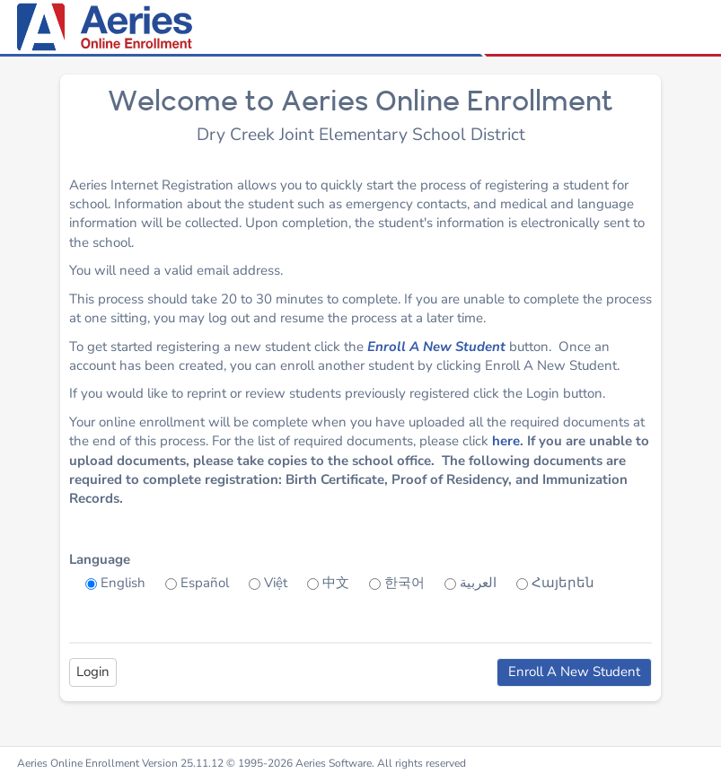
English (123, 583)
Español (204, 583)
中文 (335, 583)
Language (99, 559)
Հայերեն (563, 583)
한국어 (404, 583)
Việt (275, 583)
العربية (478, 583)
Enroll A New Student (436, 347)
